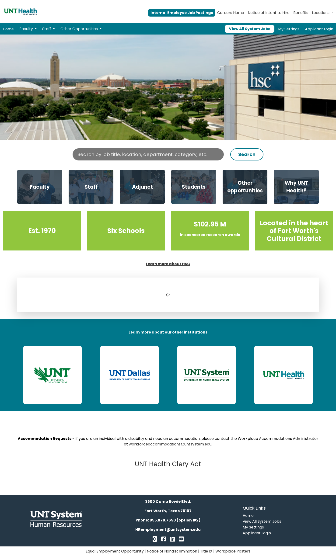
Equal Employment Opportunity (115, 551)
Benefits (300, 12)
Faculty (26, 28)
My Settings (288, 29)
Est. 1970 (42, 231)
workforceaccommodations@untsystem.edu (170, 444)
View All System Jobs (249, 28)
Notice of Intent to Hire (269, 12)
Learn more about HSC (168, 264)
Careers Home (230, 12)
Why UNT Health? (296, 186)
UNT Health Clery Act (168, 464)
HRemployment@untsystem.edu (168, 529)
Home (8, 29)
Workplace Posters (233, 551)
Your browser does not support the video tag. (168, 87)
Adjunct (142, 187)
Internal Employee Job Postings (181, 12)
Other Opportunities (79, 28)
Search (247, 154)
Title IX (206, 551)
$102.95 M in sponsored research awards (210, 231)
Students (194, 187)
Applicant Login (319, 29)
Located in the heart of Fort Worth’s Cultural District (294, 231)
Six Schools (126, 231)
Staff (47, 28)
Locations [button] (320, 12)
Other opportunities (245, 186)
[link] (52, 375)
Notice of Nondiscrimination (172, 551)
